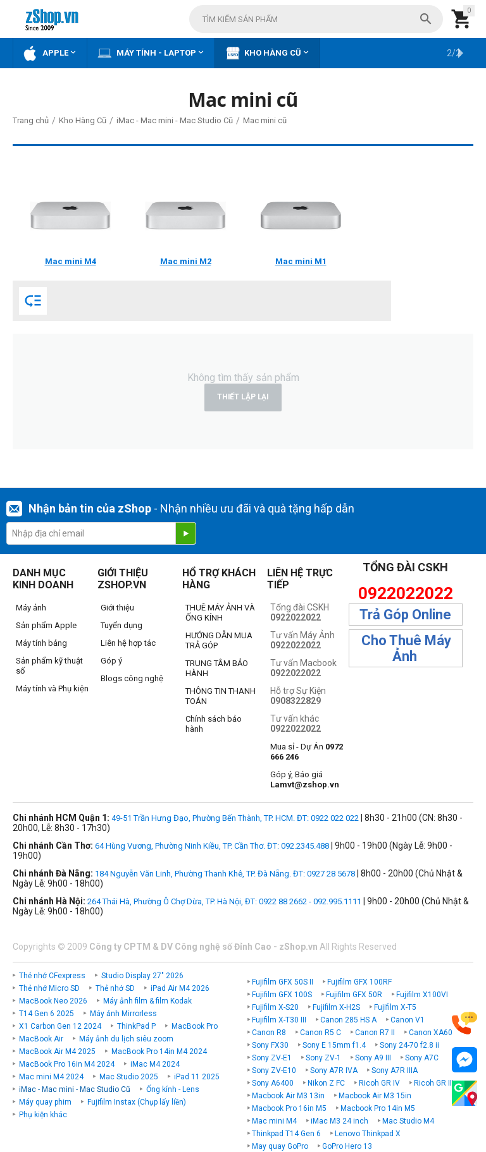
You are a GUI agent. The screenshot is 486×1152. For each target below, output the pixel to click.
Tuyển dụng (121, 625)
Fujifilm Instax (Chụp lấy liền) (136, 1102)
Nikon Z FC (326, 1083)
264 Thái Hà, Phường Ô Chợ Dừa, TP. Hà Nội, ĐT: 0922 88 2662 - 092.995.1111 (224, 901)
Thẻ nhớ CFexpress (52, 975)
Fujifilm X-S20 (275, 1007)
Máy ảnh (31, 607)
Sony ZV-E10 (274, 1070)
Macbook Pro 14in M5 (377, 1108)
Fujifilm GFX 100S (282, 994)
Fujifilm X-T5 (395, 1007)
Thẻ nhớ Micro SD (49, 988)
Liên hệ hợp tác (128, 643)
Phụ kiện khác (43, 1114)
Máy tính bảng (41, 643)
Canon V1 (407, 1020)
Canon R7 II (375, 1032)
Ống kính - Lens (172, 1089)
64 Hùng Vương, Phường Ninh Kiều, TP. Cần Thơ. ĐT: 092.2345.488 (212, 846)
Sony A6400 (273, 1083)
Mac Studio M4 (408, 1121)
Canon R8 (269, 1032)
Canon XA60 (430, 1032)
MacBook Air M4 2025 (57, 1051)
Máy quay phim (45, 1102)
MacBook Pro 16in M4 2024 (67, 1064)
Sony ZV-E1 (272, 1057)
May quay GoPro (280, 1146)
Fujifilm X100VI (422, 994)
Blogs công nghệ (132, 678)
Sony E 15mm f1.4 (334, 1045)
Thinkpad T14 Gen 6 (286, 1133)
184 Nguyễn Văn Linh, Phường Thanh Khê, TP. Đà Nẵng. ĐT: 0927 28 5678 (225, 873)
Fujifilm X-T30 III (279, 1020)
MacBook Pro (194, 1026)
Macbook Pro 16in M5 (289, 1108)
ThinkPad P (136, 1026)
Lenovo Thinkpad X (368, 1133)
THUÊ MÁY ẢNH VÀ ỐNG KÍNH (220, 612)
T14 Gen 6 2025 (46, 1013)
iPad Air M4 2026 (180, 988)
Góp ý (111, 660)
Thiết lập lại (243, 396)
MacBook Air (41, 1038)
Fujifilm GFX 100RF (359, 982)
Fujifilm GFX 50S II (282, 982)
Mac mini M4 (274, 1121)
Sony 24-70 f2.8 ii (409, 1045)
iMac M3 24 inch (339, 1121)
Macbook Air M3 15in (375, 1095)
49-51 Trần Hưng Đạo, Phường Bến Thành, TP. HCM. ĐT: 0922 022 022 (235, 818)
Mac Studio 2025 (128, 1076)
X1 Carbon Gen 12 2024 (60, 1026)
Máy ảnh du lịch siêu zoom (126, 1038)
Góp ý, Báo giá (304, 779)
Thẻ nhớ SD (115, 988)
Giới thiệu (117, 607)
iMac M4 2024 (155, 1064)
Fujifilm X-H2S (336, 1007)
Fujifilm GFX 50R (354, 994)
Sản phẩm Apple (46, 625)
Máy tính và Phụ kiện (52, 688)
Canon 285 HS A (348, 1020)
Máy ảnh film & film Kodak (147, 1001)
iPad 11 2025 (197, 1076)
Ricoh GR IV (379, 1083)
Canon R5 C (320, 1032)
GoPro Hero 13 (347, 1146)
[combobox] (316, 19)
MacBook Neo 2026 (53, 1001)
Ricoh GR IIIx (436, 1083)
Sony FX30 (270, 1045)
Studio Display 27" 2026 (142, 975)
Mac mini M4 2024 (51, 1076)
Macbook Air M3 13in (288, 1095)
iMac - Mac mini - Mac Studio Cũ (74, 1089)
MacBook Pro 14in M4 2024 (159, 1051)
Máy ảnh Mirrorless (123, 1013)
